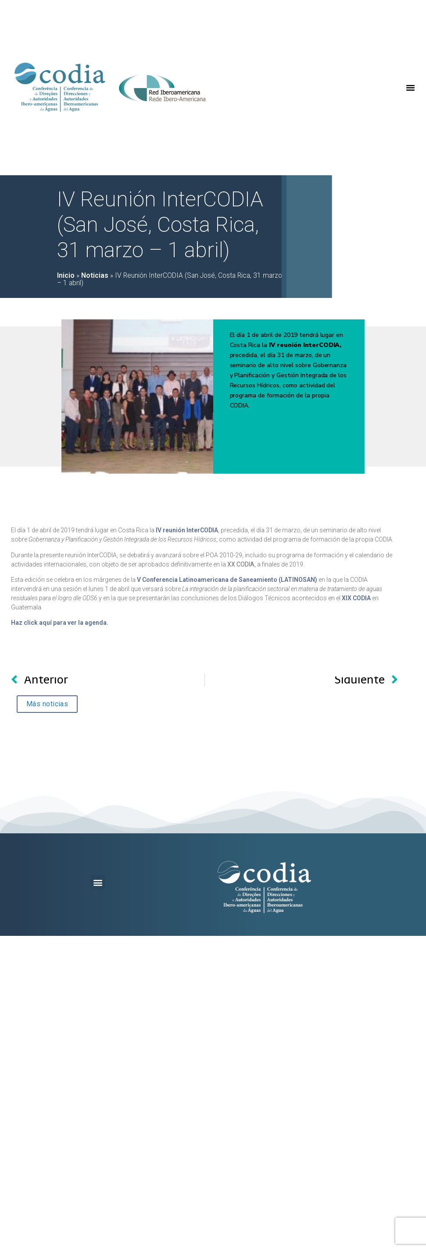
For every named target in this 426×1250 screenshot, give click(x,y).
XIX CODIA (356, 598)
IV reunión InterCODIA (187, 530)
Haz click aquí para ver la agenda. (59, 622)
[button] (411, 88)
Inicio (66, 276)
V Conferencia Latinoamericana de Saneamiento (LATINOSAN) (227, 579)
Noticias (94, 276)
